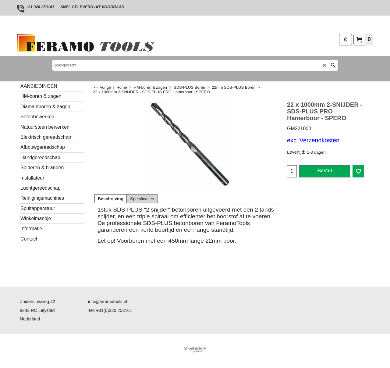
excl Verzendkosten (313, 140)
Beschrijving (110, 198)
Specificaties (142, 198)
